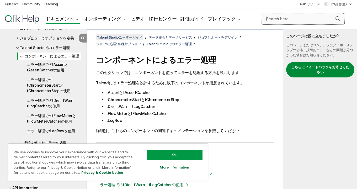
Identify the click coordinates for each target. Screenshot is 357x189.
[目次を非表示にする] (83, 38)
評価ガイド (192, 19)
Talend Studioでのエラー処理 (45, 47)
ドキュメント (60, 19)
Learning (51, 4)
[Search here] (303, 18)
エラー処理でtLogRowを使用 (51, 131)
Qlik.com (12, 4)
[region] (108, 162)
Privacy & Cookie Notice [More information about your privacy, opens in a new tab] (102, 172)
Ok (174, 155)
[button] (338, 18)
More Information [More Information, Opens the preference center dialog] (174, 167)
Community (31, 4)
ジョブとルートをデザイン (218, 37)
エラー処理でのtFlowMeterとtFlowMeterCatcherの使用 (51, 118)
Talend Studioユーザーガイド (119, 37)
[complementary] (320, 109)
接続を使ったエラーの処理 (45, 142)
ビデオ (138, 19)
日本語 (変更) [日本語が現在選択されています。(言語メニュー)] (338, 4)
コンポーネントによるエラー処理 (52, 56)
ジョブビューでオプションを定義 (47, 38)
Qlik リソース (310, 4)
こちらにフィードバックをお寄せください (320, 69)
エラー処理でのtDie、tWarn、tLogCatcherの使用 (52, 103)
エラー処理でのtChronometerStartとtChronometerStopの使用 (48, 85)
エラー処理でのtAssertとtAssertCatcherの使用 (47, 67)
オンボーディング (102, 19)
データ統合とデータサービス (170, 37)
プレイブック (222, 19)
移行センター (163, 19)
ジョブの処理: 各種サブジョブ (118, 44)
